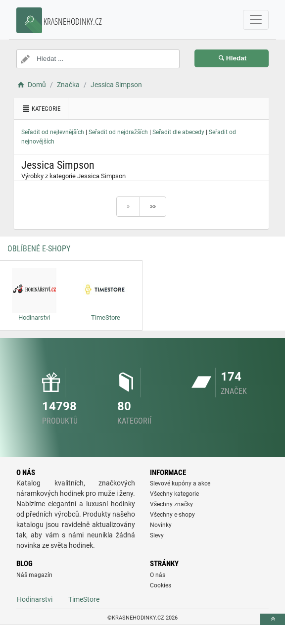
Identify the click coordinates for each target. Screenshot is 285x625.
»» (153, 206)
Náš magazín (34, 575)
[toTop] (272, 619)
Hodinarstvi (34, 599)
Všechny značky (171, 504)
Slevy (157, 535)
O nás (157, 575)
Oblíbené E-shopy (38, 248)
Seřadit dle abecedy (178, 132)
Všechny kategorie (174, 493)
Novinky (161, 525)
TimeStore (83, 599)
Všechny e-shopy (172, 514)
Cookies (160, 585)
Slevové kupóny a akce (180, 483)
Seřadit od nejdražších (118, 132)
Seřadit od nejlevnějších (52, 132)
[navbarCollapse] (256, 20)
